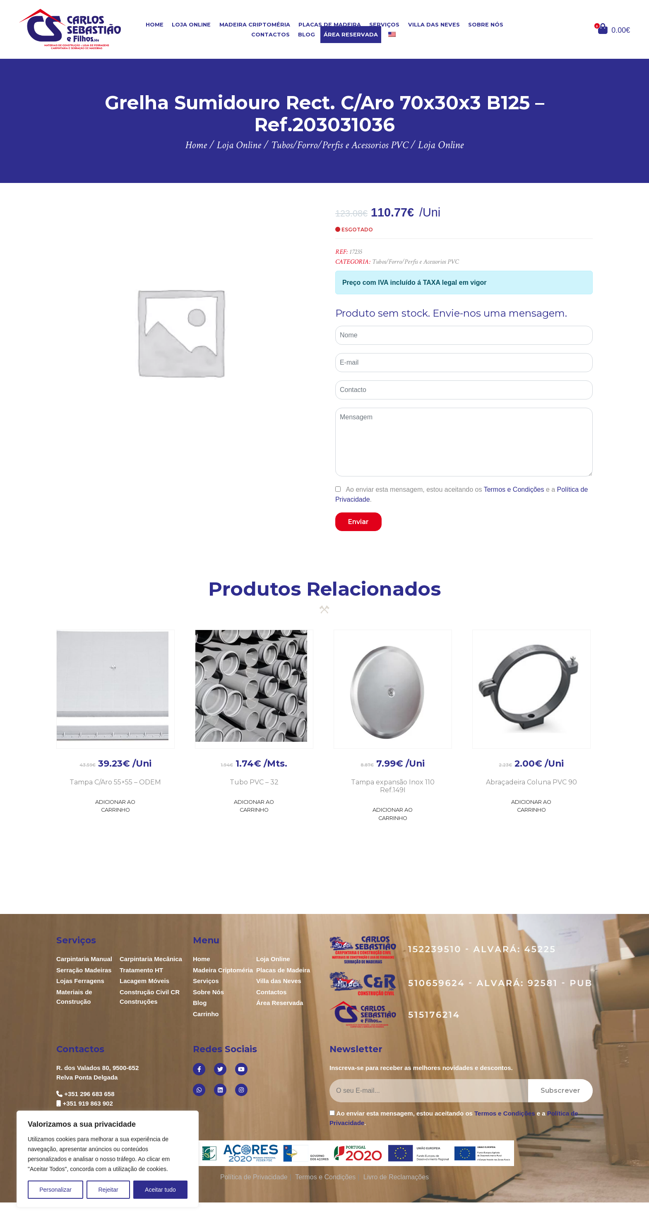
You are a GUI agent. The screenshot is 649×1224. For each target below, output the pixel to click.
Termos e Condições (514, 489)
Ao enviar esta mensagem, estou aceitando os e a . (461, 494)
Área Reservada (351, 34)
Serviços (384, 25)
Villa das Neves (434, 25)
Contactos (270, 34)
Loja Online (191, 25)
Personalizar (55, 1189)
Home (154, 25)
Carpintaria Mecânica (151, 958)
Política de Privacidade (254, 1177)
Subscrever (560, 1090)
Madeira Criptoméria (254, 25)
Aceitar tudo (160, 1189)
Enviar (358, 522)
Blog (306, 34)
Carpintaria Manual (84, 958)
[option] (179, 331)
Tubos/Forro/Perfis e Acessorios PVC (415, 261)
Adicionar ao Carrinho (115, 806)
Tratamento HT (141, 970)
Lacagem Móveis (144, 980)
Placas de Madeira (329, 25)
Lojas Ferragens (80, 980)
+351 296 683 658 (89, 1093)
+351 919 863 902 (87, 1103)
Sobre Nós (485, 25)
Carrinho (206, 1013)
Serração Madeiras (83, 970)
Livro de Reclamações (396, 1177)
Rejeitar (108, 1189)
